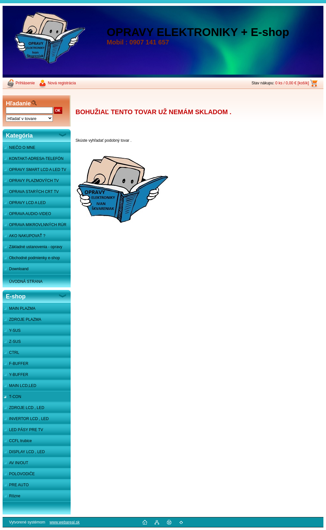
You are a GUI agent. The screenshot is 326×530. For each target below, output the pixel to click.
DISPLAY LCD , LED (27, 452)
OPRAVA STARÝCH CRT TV (34, 191)
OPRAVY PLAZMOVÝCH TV (34, 180)
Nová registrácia (62, 83)
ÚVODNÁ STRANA (25, 281)
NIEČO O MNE (22, 147)
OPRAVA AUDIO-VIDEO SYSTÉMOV (27, 215)
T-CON (15, 396)
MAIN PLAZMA (22, 308)
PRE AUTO (19, 485)
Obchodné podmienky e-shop (34, 258)
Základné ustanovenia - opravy (35, 247)
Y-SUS (15, 330)
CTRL (14, 352)
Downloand (19, 269)
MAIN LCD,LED (22, 385)
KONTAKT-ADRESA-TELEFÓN (36, 158)
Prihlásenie (25, 83)
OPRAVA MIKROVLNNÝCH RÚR (37, 225)
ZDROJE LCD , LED (26, 407)
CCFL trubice (20, 441)
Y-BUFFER (18, 374)
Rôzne (14, 496)
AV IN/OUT (18, 463)
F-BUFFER (18, 363)
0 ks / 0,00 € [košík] (292, 83)
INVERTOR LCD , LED (29, 418)
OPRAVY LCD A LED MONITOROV (24, 204)
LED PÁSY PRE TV (26, 430)
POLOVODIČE (22, 474)
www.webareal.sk (65, 522)
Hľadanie (18, 103)
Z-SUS (15, 341)
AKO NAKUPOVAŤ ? (27, 236)
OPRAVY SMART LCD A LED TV (37, 169)
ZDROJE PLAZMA (25, 319)
